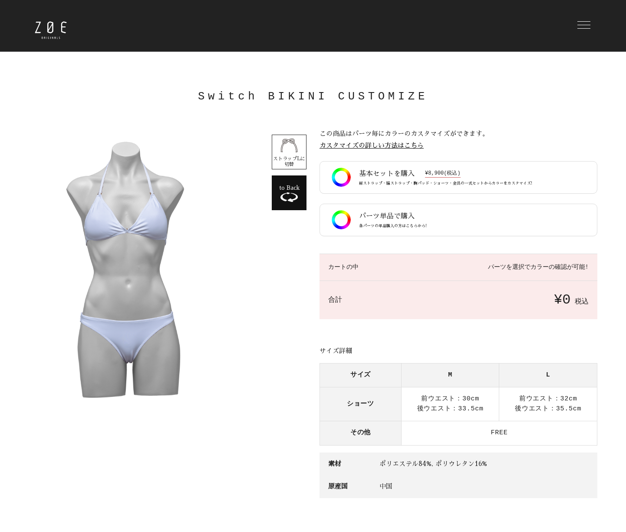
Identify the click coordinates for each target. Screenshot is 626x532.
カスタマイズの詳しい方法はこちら (372, 145)
